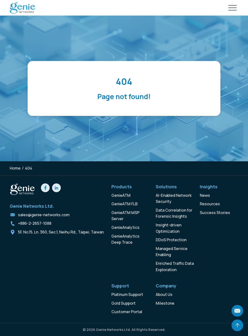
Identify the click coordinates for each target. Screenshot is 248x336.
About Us (164, 294)
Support (120, 286)
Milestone (165, 303)
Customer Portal (126, 311)
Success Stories (215, 212)
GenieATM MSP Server (125, 216)
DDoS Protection (171, 239)
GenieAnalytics (125, 227)
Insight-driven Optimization (168, 228)
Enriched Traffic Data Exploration (175, 266)
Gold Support (123, 303)
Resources (210, 204)
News (205, 195)
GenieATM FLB (124, 204)
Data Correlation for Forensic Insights (174, 213)
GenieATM (121, 195)
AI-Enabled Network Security (174, 198)
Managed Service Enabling (171, 252)
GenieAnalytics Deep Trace (125, 239)
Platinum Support (127, 294)
